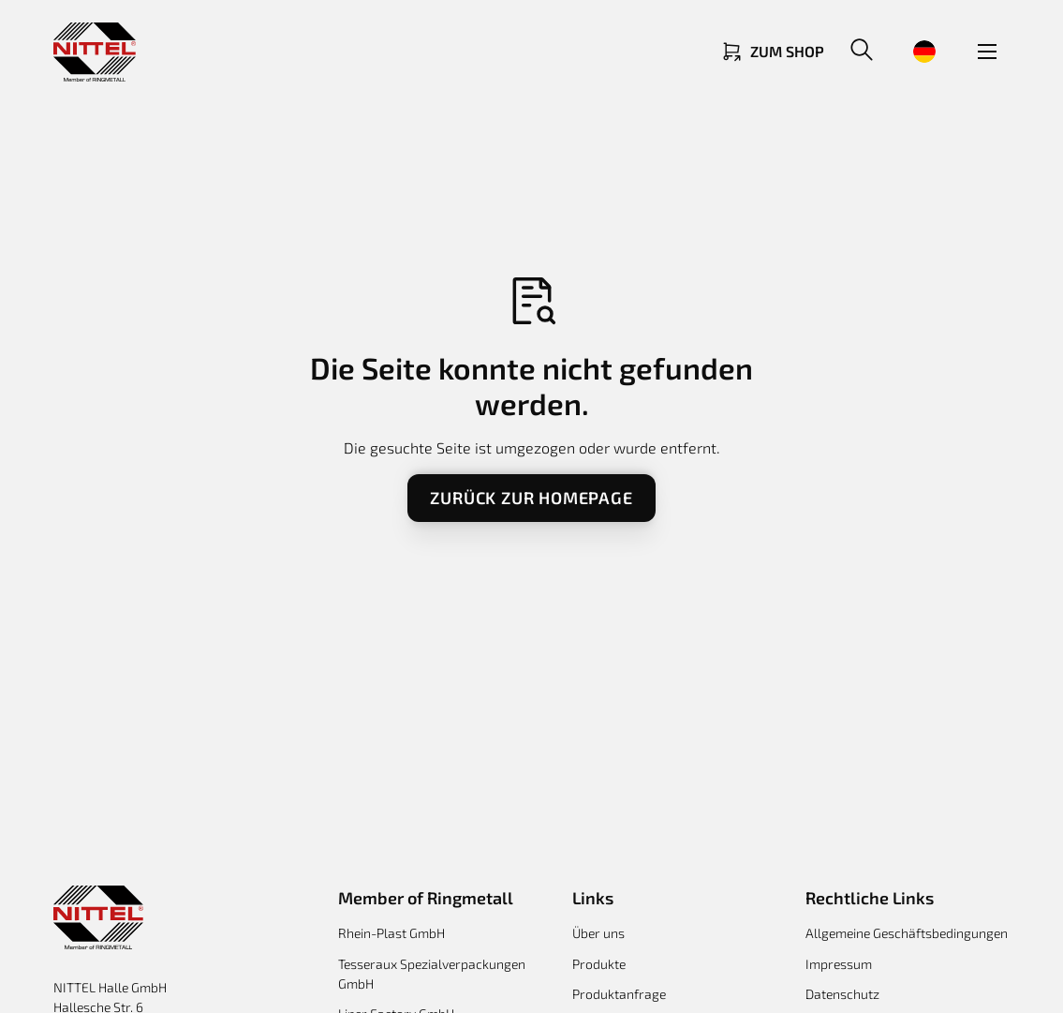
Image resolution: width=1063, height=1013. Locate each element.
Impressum (838, 964)
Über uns (598, 933)
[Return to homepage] (94, 52)
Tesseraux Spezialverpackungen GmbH (431, 973)
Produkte (599, 964)
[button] (861, 51)
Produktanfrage (619, 994)
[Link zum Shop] (772, 51)
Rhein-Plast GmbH (391, 933)
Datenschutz (842, 994)
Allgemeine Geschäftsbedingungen (906, 933)
